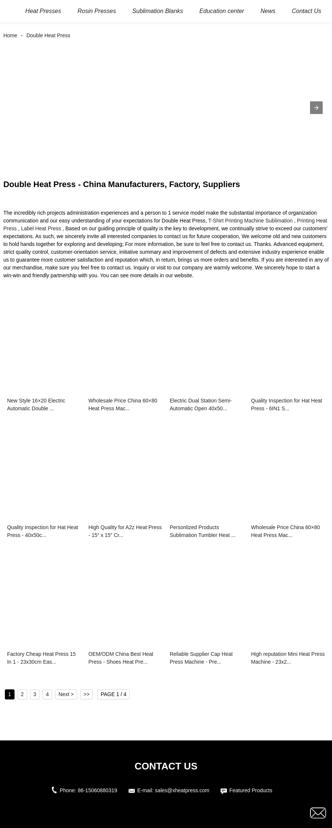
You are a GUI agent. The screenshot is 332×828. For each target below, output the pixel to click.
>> (86, 694)
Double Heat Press (48, 35)
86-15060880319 (97, 790)
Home (10, 35)
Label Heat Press (41, 228)
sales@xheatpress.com (182, 790)
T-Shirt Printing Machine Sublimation (250, 221)
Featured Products (250, 790)
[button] (316, 107)
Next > (66, 694)
